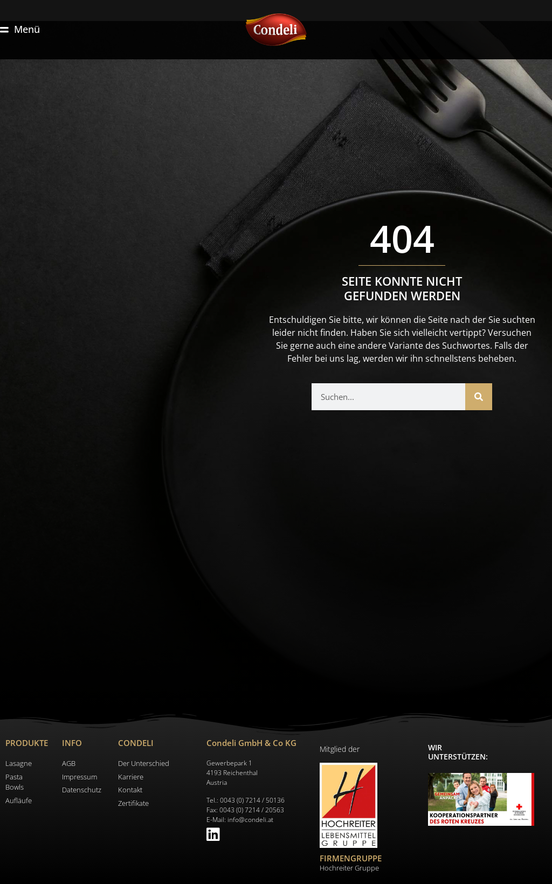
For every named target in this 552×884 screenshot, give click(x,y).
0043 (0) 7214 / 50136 (252, 800)
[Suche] (478, 396)
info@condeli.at (250, 819)
